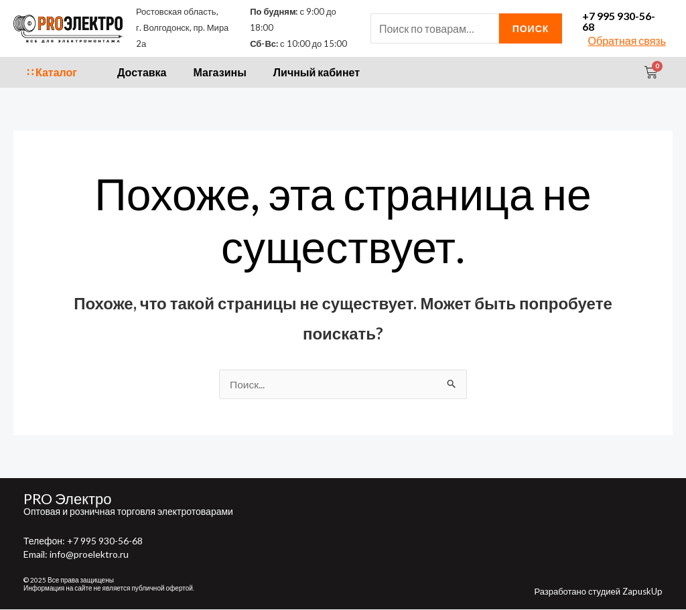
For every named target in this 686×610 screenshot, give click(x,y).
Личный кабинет (316, 72)
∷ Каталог (52, 72)
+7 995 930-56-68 (618, 21)
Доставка (142, 72)
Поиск (530, 28)
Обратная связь (627, 40)
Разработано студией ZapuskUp (598, 592)
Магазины (220, 72)
